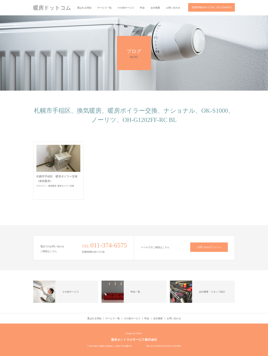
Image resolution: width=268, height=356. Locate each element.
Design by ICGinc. (134, 333)
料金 (142, 7)
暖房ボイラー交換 (66, 186)
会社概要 (155, 7)
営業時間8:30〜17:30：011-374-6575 (211, 7)
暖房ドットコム (52, 8)
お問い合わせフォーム (209, 247)
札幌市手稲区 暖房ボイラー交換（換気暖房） (56, 178)
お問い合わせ (173, 7)
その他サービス (125, 7)
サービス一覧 (104, 7)
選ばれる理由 (84, 7)
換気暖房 (52, 186)
